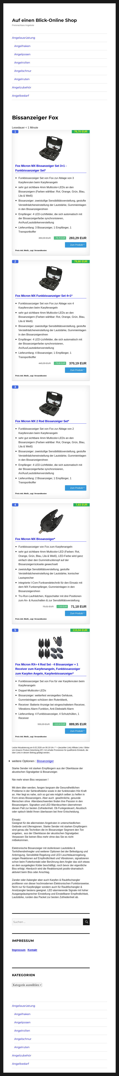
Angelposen (22, 54)
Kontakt (32, 950)
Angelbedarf (20, 95)
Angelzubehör (21, 87)
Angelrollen (22, 62)
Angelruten (21, 79)
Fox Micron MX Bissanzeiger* (35, 539)
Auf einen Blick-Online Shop (44, 20)
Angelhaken (22, 46)
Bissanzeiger (45, 761)
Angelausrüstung (23, 37)
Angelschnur (22, 70)
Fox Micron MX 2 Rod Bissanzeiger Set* (42, 421)
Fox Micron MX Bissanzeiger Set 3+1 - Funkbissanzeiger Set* (41, 168)
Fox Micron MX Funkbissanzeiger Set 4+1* (44, 295)
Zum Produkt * (77, 245)
